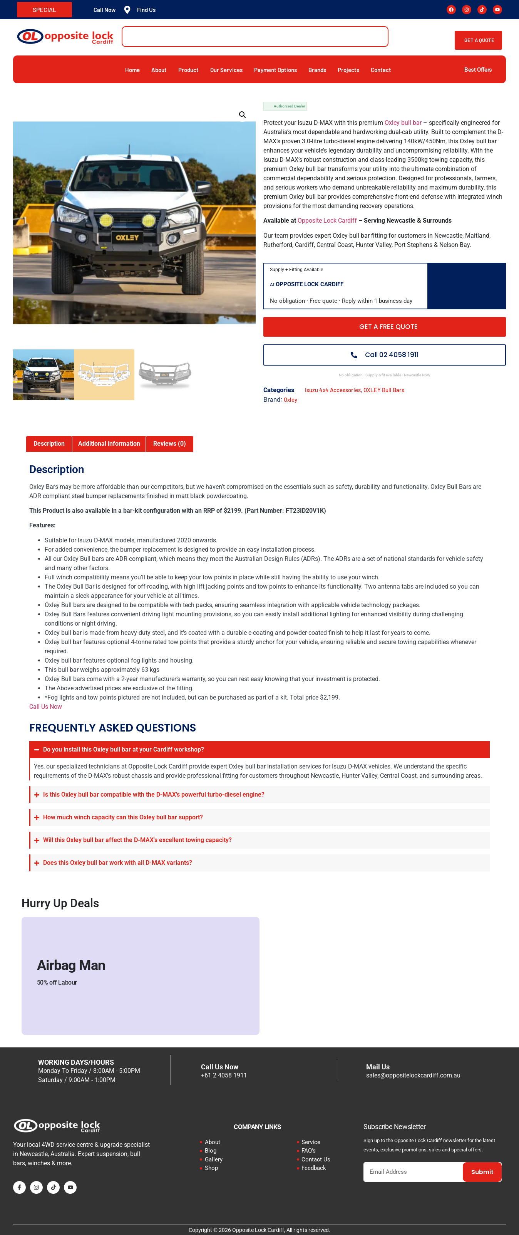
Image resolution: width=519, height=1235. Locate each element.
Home (132, 69)
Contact (381, 69)
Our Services (226, 69)
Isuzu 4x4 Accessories (333, 389)
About (159, 69)
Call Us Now (45, 706)
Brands (317, 69)
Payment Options (275, 69)
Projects (348, 69)
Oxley (290, 399)
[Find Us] (127, 10)
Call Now (105, 9)
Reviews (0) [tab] (169, 443)
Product (188, 69)
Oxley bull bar (403, 122)
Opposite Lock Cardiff (327, 220)
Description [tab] (49, 443)
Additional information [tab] (109, 443)
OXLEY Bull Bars (383, 389)
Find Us (146, 9)
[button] (242, 115)
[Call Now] (84, 10)
